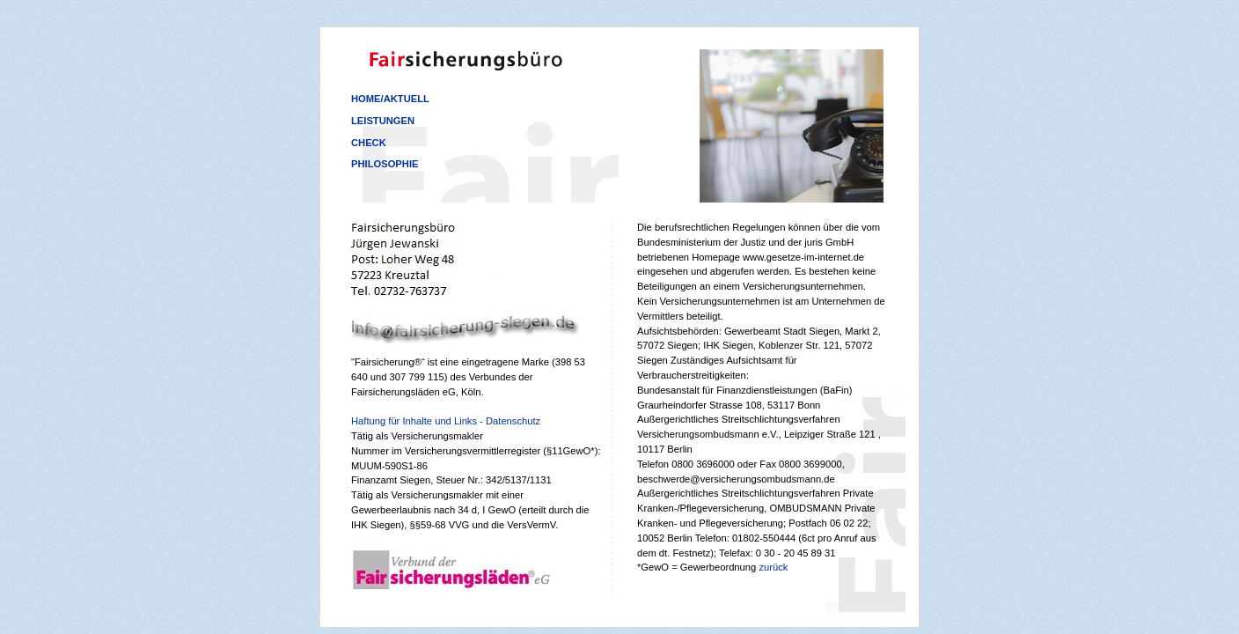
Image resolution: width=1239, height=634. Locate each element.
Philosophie (384, 163)
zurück (773, 567)
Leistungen (382, 120)
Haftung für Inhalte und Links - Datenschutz (445, 421)
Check (368, 142)
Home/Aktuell (390, 98)
